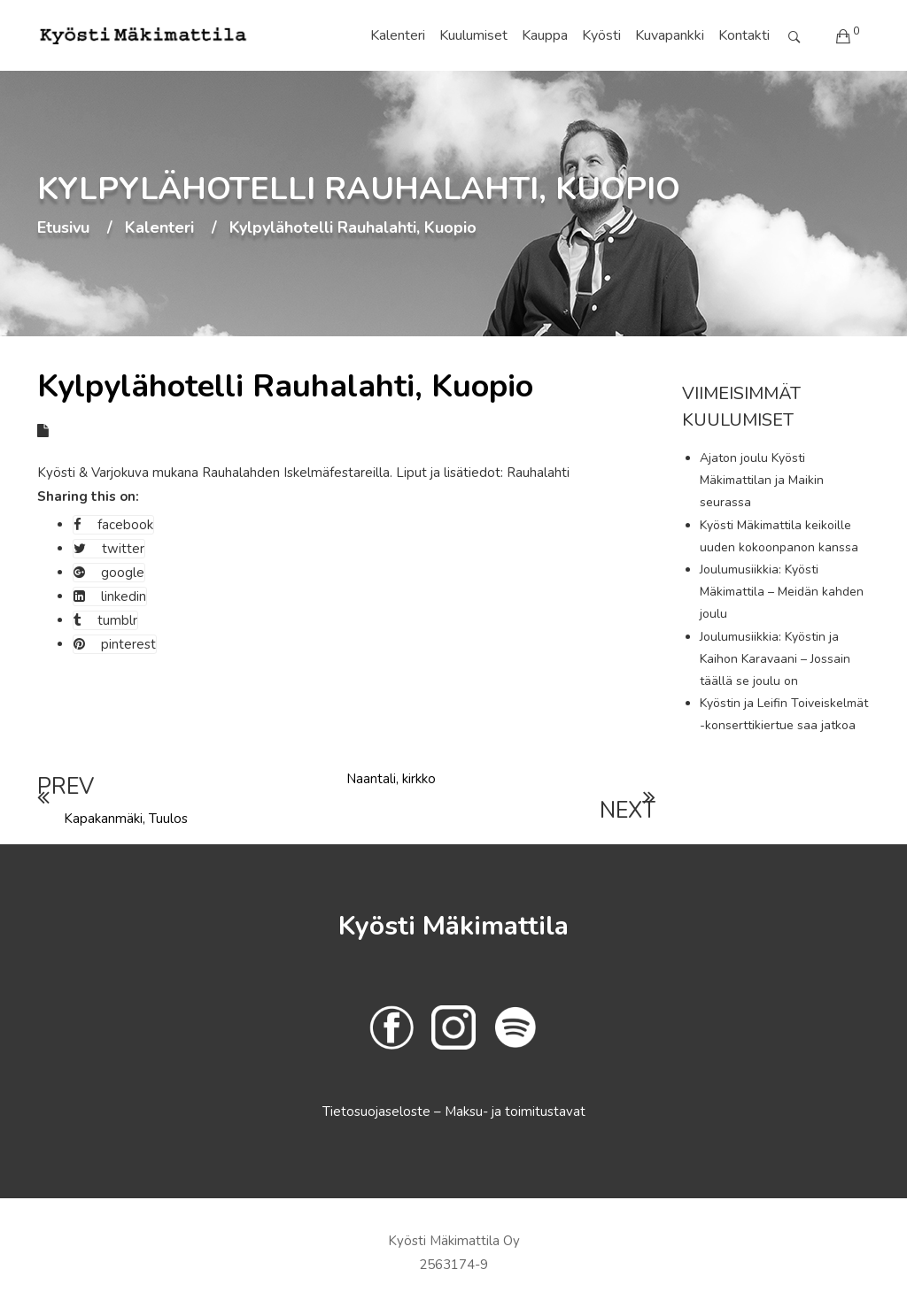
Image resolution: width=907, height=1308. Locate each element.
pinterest (115, 644)
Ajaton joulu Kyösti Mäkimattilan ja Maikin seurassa (762, 480)
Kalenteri (397, 35)
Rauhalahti (538, 472)
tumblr (105, 620)
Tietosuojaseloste (378, 1111)
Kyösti (601, 35)
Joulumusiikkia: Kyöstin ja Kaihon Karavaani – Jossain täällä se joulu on (775, 658)
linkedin (110, 596)
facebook (113, 525)
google (109, 572)
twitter (109, 549)
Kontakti (744, 35)
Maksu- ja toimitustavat (515, 1111)
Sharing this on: (88, 496)
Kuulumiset (473, 35)
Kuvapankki (669, 35)
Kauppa (545, 35)
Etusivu (63, 228)
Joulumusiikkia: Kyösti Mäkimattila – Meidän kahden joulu (782, 591)
